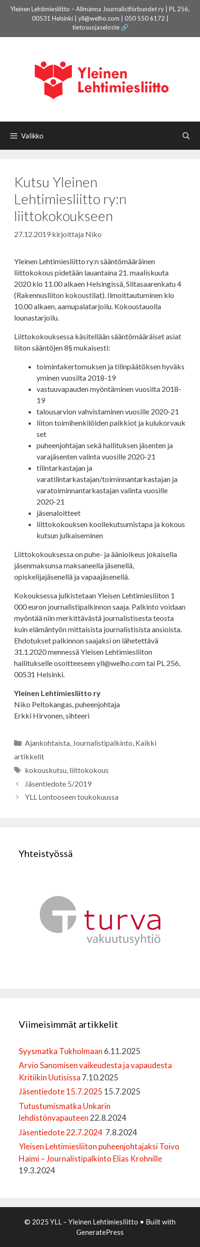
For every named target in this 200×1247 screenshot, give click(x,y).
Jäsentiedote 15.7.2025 (61, 1091)
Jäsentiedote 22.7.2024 (61, 1132)
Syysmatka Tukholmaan (61, 1051)
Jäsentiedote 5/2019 (58, 783)
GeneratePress (100, 1232)
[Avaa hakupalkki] (186, 136)
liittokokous (89, 769)
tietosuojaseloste (95, 27)
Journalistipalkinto (103, 742)
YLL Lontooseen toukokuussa (72, 796)
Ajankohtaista (47, 742)
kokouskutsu (46, 769)
